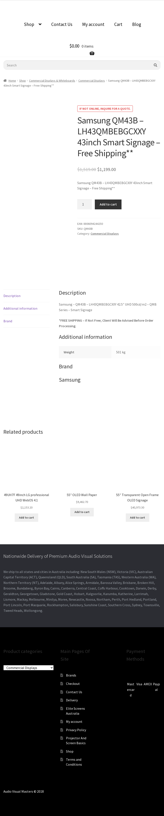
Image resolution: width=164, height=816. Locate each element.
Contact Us (61, 24)
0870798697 (52, 3)
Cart (118, 24)
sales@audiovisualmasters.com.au (94, 3)
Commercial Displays (91, 80)
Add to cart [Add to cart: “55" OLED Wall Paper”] (82, 512)
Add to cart (108, 204)
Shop (29, 24)
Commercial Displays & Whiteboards (52, 80)
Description (11, 296)
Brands (71, 675)
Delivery (72, 700)
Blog (136, 24)
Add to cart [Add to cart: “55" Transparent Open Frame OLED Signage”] (137, 517)
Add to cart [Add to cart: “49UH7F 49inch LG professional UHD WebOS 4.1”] (26, 517)
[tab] (26, 296)
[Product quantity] (84, 204)
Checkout (73, 683)
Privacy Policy (76, 730)
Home (12, 80)
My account (93, 24)
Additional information (20, 308)
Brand (7, 321)
